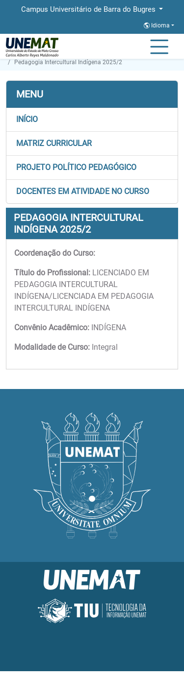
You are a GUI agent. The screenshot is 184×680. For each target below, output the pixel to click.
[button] (92, 119)
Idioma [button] (157, 25)
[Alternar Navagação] (159, 47)
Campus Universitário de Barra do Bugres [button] (89, 9)
